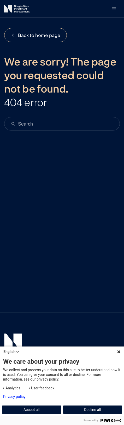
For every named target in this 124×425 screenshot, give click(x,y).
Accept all (31, 410)
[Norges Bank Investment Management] (16, 10)
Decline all (92, 410)
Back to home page (39, 35)
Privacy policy (14, 397)
